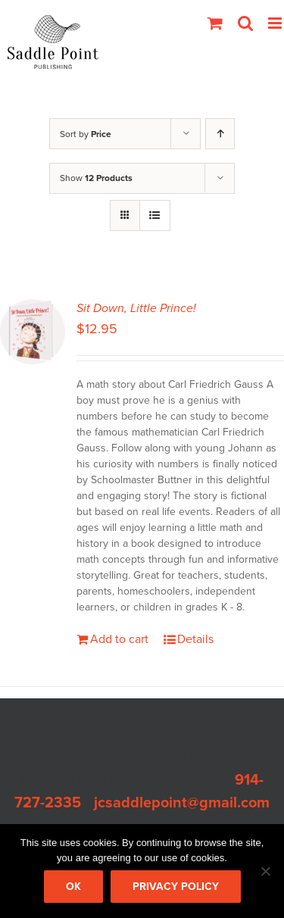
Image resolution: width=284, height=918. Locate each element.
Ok (73, 886)
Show (96, 178)
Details (195, 639)
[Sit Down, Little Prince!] (32, 331)
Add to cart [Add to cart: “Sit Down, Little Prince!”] (119, 639)
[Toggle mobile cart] (215, 23)
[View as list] (155, 215)
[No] (265, 871)
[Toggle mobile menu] (276, 23)
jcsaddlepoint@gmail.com (182, 803)
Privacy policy (176, 886)
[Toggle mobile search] (245, 23)
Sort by (85, 134)
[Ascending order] (220, 133)
